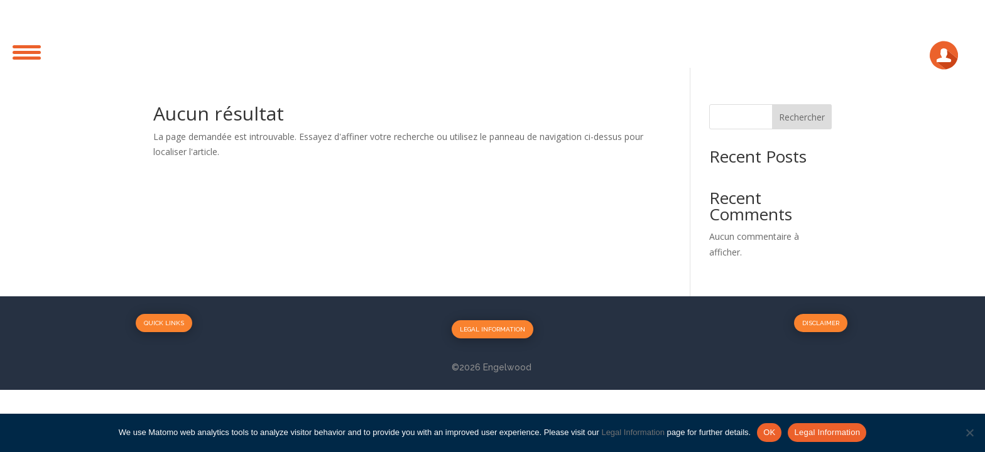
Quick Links (164, 323)
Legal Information (492, 329)
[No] (969, 432)
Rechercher (802, 117)
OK (769, 432)
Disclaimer (820, 323)
